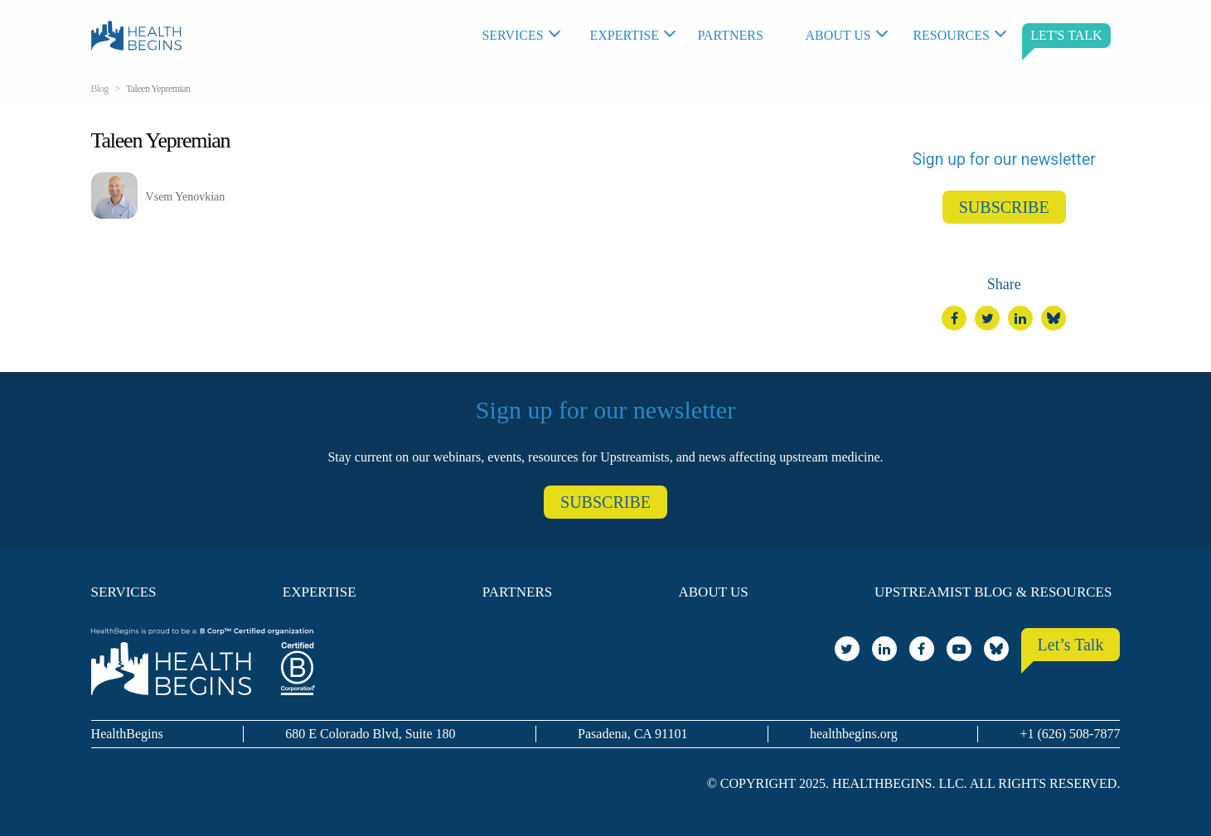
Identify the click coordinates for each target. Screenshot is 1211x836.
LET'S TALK (1066, 35)
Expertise (623, 35)
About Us (837, 35)
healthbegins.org (854, 734)
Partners (730, 35)
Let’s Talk (1071, 644)
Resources (951, 35)
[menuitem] (527, 35)
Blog (100, 88)
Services (512, 35)
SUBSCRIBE (1004, 207)
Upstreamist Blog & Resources (993, 592)
